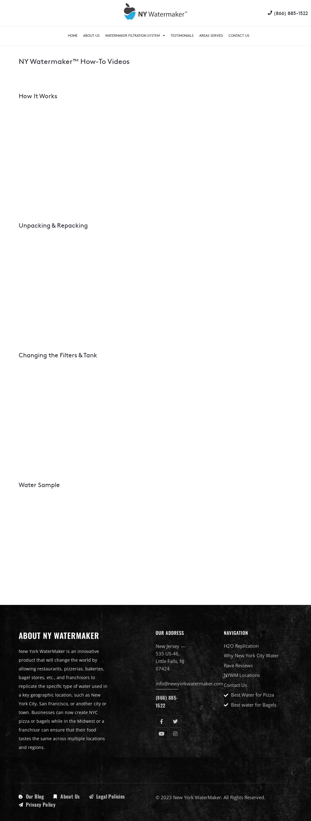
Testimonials (182, 35)
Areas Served (211, 35)
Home (73, 35)
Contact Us (239, 35)
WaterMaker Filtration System (135, 35)
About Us (91, 35)
